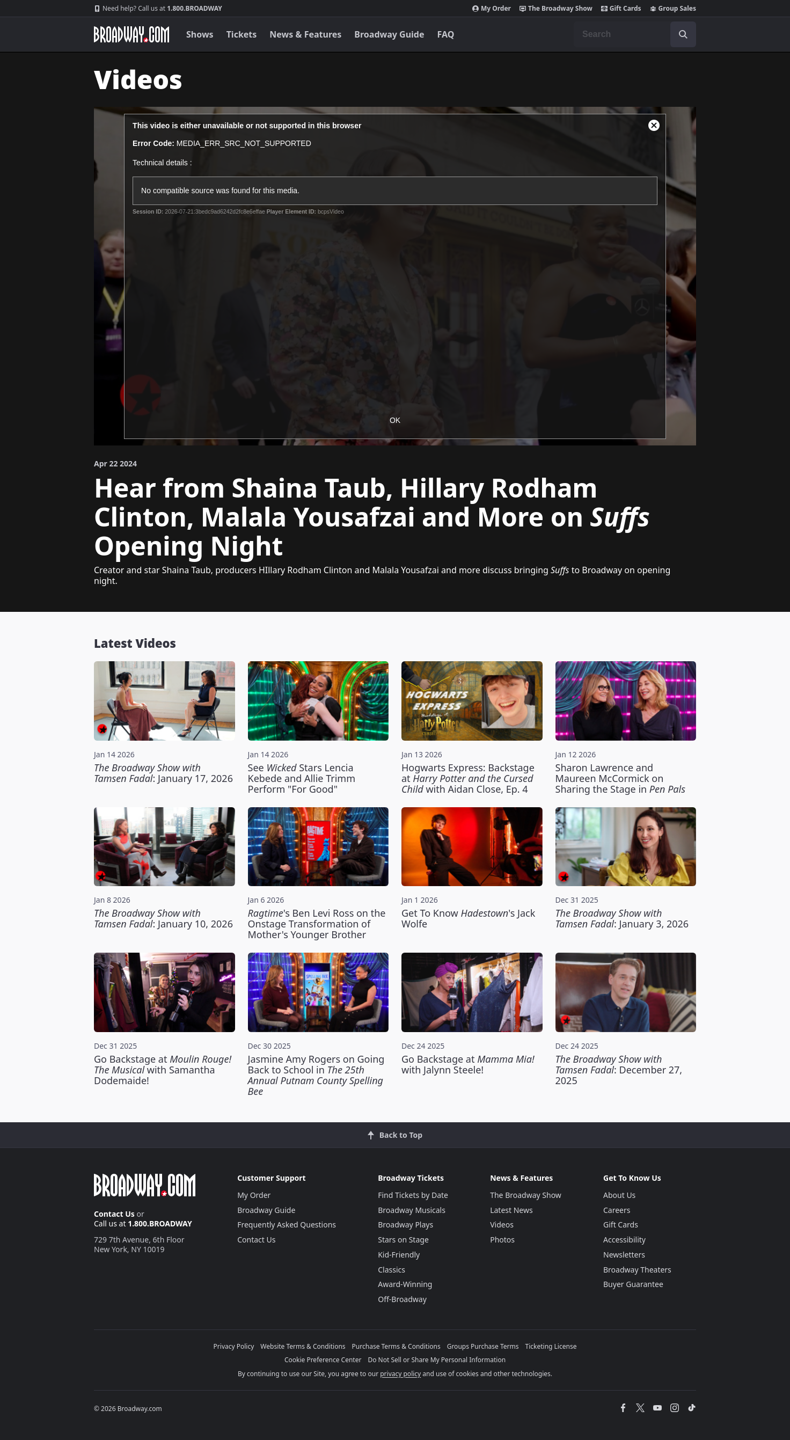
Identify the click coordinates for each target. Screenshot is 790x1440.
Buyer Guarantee (633, 1284)
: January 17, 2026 (163, 773)
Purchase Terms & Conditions (396, 1346)
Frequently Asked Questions (286, 1224)
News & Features (305, 34)
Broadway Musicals (411, 1210)
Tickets (241, 34)
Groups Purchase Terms (483, 1346)
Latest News (511, 1210)
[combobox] (635, 34)
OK (395, 420)
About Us (619, 1195)
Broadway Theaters (637, 1269)
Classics (391, 1269)
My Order (491, 8)
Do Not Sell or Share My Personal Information (437, 1359)
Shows (200, 34)
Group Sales (673, 8)
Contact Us (114, 1214)
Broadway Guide (389, 34)
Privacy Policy (234, 1346)
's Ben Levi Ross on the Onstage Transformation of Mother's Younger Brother (317, 924)
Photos (502, 1239)
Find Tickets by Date (413, 1195)
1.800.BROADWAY (158, 8)
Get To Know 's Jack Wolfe (468, 918)
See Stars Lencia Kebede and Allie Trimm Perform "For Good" (302, 778)
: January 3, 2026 (622, 918)
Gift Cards (621, 8)
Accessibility (624, 1239)
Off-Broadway (402, 1299)
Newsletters (624, 1254)
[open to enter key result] (683, 34)
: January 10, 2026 (163, 918)
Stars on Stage (403, 1239)
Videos (502, 1224)
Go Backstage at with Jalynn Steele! (468, 1064)
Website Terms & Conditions (302, 1346)
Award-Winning (405, 1284)
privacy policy (400, 1373)
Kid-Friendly (399, 1254)
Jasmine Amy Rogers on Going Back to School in (316, 1075)
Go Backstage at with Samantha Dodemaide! (162, 1069)
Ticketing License (551, 1346)
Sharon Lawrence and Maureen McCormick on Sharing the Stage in (620, 778)
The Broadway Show (556, 8)
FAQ (446, 34)
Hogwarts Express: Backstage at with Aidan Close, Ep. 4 (468, 778)
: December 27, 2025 (619, 1069)
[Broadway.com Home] (131, 34)
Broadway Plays (405, 1224)
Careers (616, 1210)
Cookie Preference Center (323, 1359)
